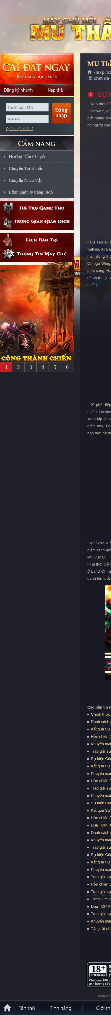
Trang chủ (89, 72)
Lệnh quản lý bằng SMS (31, 192)
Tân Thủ (26, 1007)
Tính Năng (60, 1007)
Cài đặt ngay (37, 68)
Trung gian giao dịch (37, 222)
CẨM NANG (37, 141)
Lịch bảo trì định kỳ (37, 240)
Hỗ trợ (37, 208)
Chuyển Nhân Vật (25, 180)
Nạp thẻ (55, 90)
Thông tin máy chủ (37, 254)
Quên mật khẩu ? (19, 129)
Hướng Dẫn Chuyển (27, 156)
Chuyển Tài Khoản (26, 168)
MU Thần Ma (42, 27)
